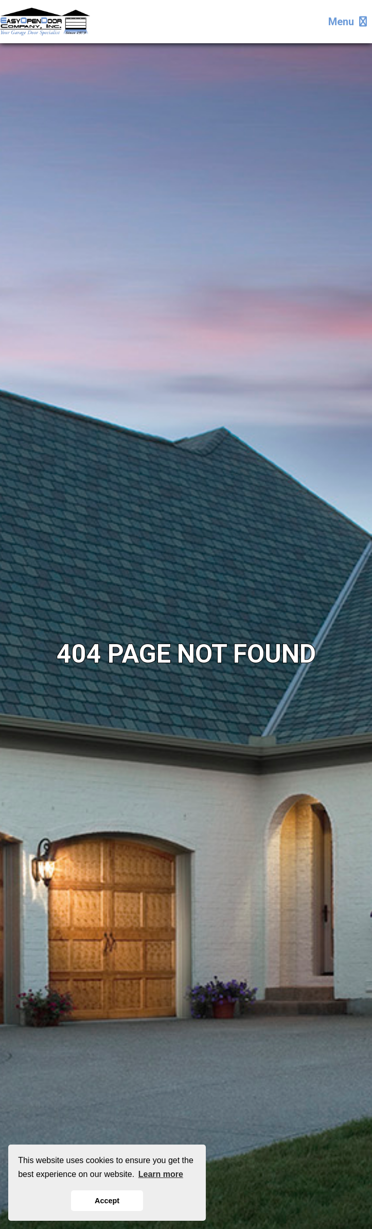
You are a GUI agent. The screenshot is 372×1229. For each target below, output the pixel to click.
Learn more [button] (160, 1174)
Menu (347, 21)
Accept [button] (107, 1201)
